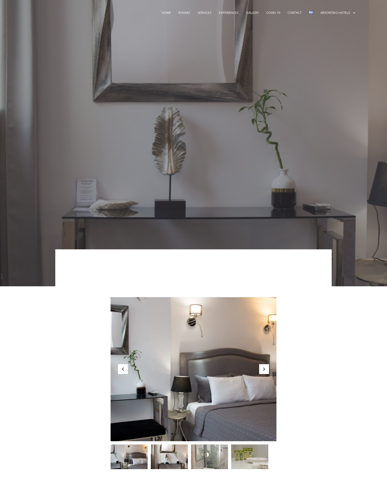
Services (204, 12)
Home (166, 12)
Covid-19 (273, 12)
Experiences (229, 12)
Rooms (184, 12)
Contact (295, 12)
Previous (123, 373)
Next (264, 373)
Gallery (252, 12)
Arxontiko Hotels (335, 12)
